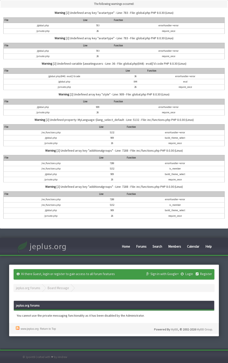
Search (157, 246)
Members (174, 246)
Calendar (193, 246)
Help (208, 246)
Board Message (58, 288)
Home (126, 246)
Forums (141, 246)
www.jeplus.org (30, 328)
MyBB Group (204, 329)
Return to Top (48, 328)
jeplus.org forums (28, 288)
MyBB (174, 329)
